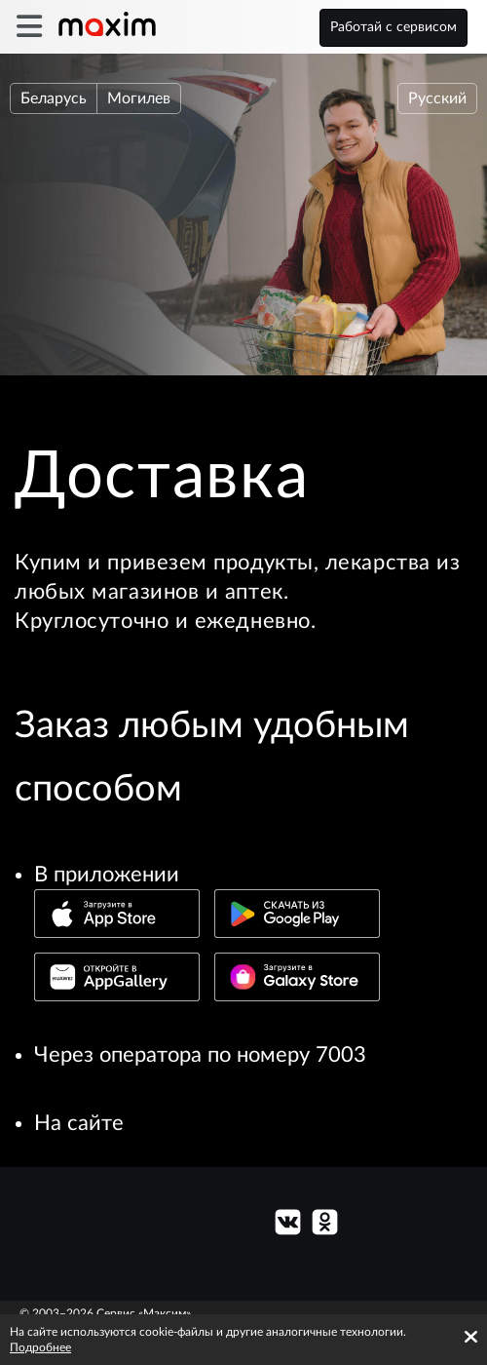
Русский (437, 98)
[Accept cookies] (471, 1336)
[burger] (29, 27)
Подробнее (40, 1347)
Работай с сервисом (393, 27)
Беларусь (53, 98)
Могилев (138, 98)
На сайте (79, 1123)
